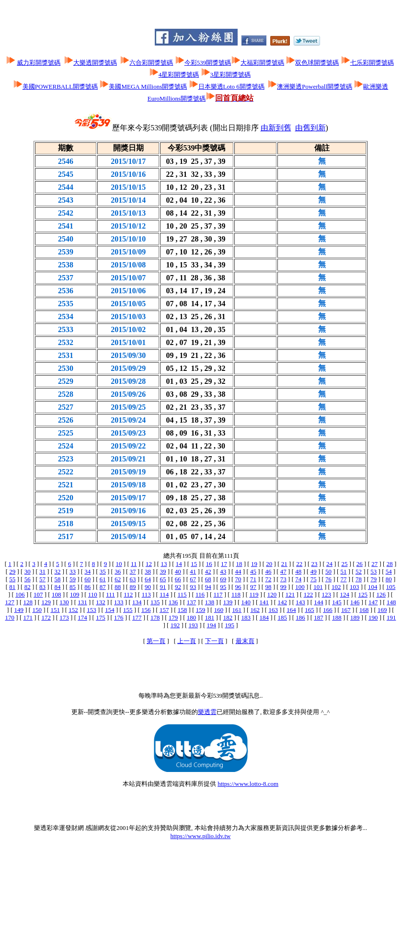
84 (58, 586)
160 (219, 609)
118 (236, 594)
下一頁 (214, 641)
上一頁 (186, 641)
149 (19, 609)
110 (92, 594)
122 (308, 594)
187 (318, 617)
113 (146, 594)
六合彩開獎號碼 (151, 62)
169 (382, 609)
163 (273, 609)
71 (253, 579)
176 (119, 617)
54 (389, 571)
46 (268, 571)
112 (128, 594)
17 (224, 563)
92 (178, 586)
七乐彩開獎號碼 (372, 62)
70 (238, 579)
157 (164, 609)
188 (337, 617)
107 (38, 594)
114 (164, 594)
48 (298, 571)
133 (119, 602)
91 (163, 586)
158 (182, 609)
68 (208, 579)
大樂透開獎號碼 (95, 62)
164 (291, 609)
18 (239, 563)
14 (179, 563)
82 (27, 586)
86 (87, 586)
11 (134, 563)
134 (137, 602)
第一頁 (156, 641)
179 (173, 617)
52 (358, 571)
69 (223, 579)
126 (381, 594)
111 (110, 594)
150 (37, 609)
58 (57, 579)
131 (82, 602)
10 (119, 563)
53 (373, 571)
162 (255, 609)
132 (100, 602)
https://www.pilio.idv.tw (201, 836)
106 (20, 594)
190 (373, 617)
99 (283, 586)
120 (272, 594)
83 (42, 586)
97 (253, 586)
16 (209, 563)
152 (73, 609)
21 (284, 563)
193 (193, 625)
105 (391, 586)
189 (355, 617)
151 (55, 609)
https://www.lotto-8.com (248, 783)
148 (391, 602)
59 (72, 579)
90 (148, 586)
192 (175, 625)
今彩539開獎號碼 (207, 62)
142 (282, 602)
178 (155, 617)
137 (191, 602)
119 (253, 594)
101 (318, 586)
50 (328, 571)
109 (75, 594)
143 (300, 602)
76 (328, 579)
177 (137, 617)
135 (155, 602)
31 (42, 571)
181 (210, 617)
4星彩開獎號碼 (179, 74)
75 (313, 579)
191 (391, 617)
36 (118, 571)
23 (314, 563)
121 (290, 594)
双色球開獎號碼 (317, 62)
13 (163, 563)
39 (163, 571)
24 (329, 563)
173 (64, 617)
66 (178, 579)
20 (269, 563)
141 (264, 602)
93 (193, 586)
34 (87, 571)
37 (133, 571)
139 (228, 602)
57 (42, 579)
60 (87, 579)
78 (358, 579)
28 (390, 563)
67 (193, 579)
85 (72, 586)
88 (118, 586)
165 (309, 609)
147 (373, 602)
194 (212, 625)
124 (345, 594)
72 (268, 579)
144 (318, 602)
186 (300, 617)
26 (359, 563)
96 (238, 586)
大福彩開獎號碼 (262, 62)
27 (374, 563)
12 (149, 563)
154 (110, 609)
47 (283, 571)
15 (194, 563)
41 (193, 571)
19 (254, 563)
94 (208, 586)
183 (246, 617)
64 (148, 579)
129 (46, 602)
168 (364, 609)
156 (146, 609)
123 (327, 594)
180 (191, 617)
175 (100, 617)
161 (237, 609)
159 (201, 609)
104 (373, 586)
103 (354, 586)
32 (57, 571)
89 (133, 586)
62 (118, 579)
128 (28, 602)
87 (103, 586)
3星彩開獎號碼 (230, 74)
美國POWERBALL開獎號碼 (60, 86)
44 (238, 571)
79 (373, 579)
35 (103, 571)
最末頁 (245, 641)
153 (91, 609)
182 (228, 617)
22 (299, 563)
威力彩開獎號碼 (38, 62)
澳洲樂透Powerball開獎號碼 (314, 86)
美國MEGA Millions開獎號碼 (148, 86)
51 (344, 571)
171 (28, 617)
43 (223, 571)
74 (298, 579)
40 (178, 571)
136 (173, 602)
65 (163, 579)
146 (355, 602)
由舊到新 (310, 128)
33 (72, 571)
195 (229, 625)
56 (27, 579)
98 (268, 586)
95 (223, 586)
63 (133, 579)
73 (283, 579)
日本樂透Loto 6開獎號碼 (231, 86)
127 (10, 602)
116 (200, 594)
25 (344, 563)
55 (12, 579)
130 (64, 602)
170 (10, 617)
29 (12, 571)
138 (210, 602)
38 (148, 571)
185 (282, 617)
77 (344, 579)
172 (46, 617)
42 (208, 571)
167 (346, 609)
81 (12, 586)
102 (336, 586)
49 (313, 571)
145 (337, 602)
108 (56, 594)
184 (264, 617)
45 (253, 571)
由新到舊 (276, 128)
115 (182, 594)
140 (246, 602)
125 (362, 594)
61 (103, 579)
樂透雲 (207, 711)
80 (389, 579)
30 (27, 571)
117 (217, 594)
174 (82, 617)
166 (327, 609)
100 (300, 586)
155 (128, 609)
